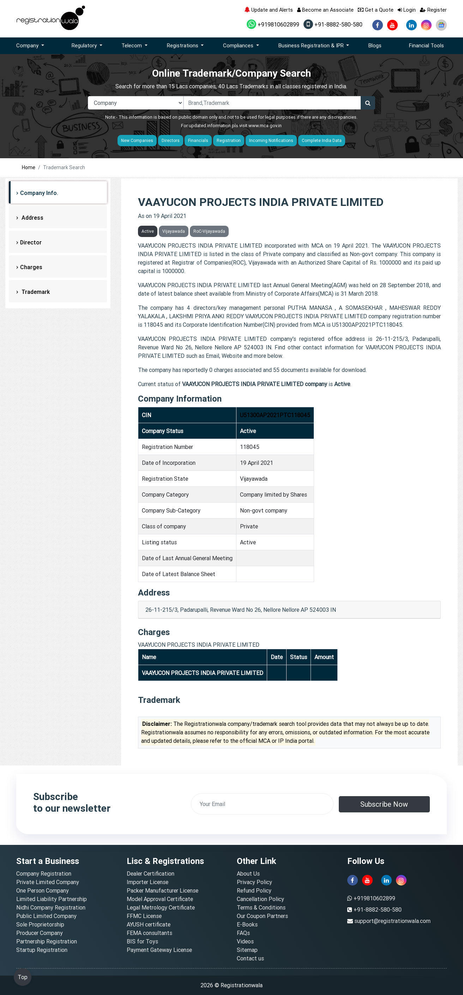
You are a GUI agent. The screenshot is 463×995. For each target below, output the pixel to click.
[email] (262, 804)
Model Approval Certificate (160, 898)
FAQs (243, 932)
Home (28, 167)
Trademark (35, 291)
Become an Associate (325, 9)
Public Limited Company (46, 915)
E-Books (247, 924)
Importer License (147, 882)
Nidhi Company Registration (50, 907)
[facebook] (377, 25)
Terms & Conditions (261, 907)
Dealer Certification (150, 873)
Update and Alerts (268, 9)
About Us (248, 873)
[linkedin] (411, 25)
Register (433, 9)
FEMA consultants (149, 932)
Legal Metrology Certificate (161, 907)
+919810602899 (273, 24)
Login (407, 9)
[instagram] (426, 25)
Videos (245, 941)
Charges (31, 267)
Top (23, 977)
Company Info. (39, 192)
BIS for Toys (142, 941)
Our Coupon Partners (262, 915)
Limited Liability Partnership (51, 898)
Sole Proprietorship (40, 924)
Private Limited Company (47, 882)
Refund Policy (254, 890)
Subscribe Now (384, 804)
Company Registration (43, 873)
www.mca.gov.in (265, 126)
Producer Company (39, 932)
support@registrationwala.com (392, 920)
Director (31, 242)
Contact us (250, 958)
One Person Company (42, 890)
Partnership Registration (46, 941)
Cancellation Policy (260, 898)
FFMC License (144, 915)
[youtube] (392, 25)
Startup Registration (41, 949)
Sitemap (247, 949)
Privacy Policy (254, 882)
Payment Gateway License (159, 949)
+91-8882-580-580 (332, 24)
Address (31, 217)
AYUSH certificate (148, 924)
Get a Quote (375, 9)
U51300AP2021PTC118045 (275, 415)
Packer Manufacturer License (162, 890)
